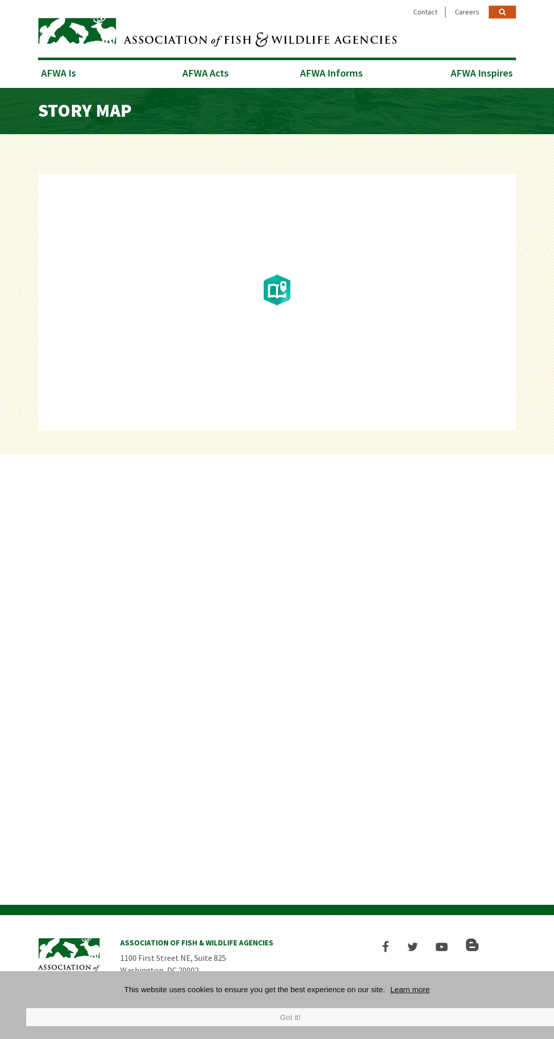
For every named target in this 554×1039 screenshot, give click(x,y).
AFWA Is (58, 72)
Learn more (410, 989)
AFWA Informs (331, 72)
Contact (425, 11)
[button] (385, 947)
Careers (467, 11)
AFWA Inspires (482, 72)
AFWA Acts (205, 72)
